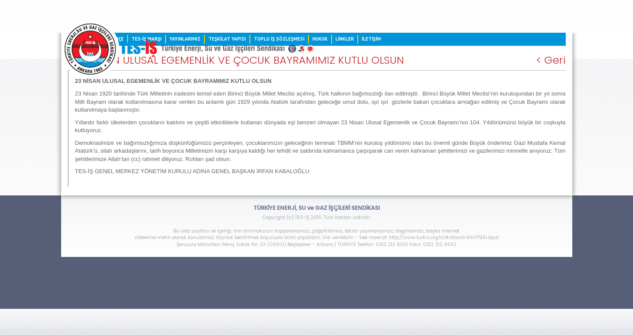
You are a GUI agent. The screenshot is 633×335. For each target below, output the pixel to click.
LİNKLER (345, 39)
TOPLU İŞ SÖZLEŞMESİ (279, 39)
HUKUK (320, 39)
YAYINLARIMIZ (185, 39)
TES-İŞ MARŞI (146, 39)
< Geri (551, 60)
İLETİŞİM (371, 39)
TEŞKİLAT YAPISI (227, 39)
